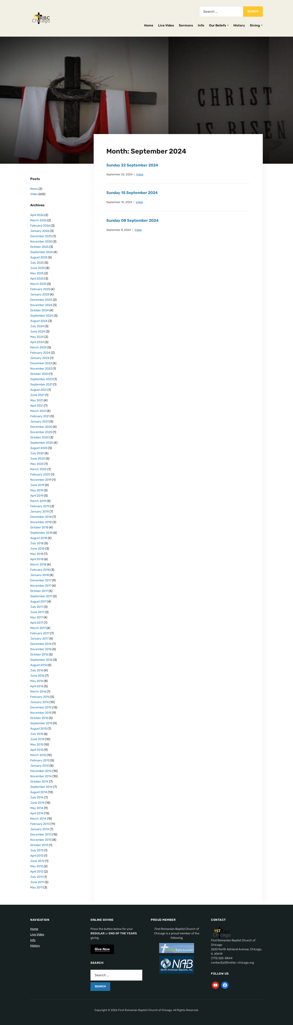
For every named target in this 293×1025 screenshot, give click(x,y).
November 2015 (41, 713)
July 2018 (37, 543)
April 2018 (37, 559)
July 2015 (36, 734)
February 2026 (40, 225)
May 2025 (37, 273)
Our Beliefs (217, 25)
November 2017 (40, 585)
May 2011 (36, 887)
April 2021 (36, 405)
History (239, 25)
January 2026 (39, 231)
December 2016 (41, 644)
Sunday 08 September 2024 (132, 220)
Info (201, 25)
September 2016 (41, 660)
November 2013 (41, 840)
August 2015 (38, 728)
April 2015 (36, 750)
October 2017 (39, 591)
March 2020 (38, 469)
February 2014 (40, 824)
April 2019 (36, 495)
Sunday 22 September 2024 (132, 165)
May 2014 (36, 808)
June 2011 (37, 882)
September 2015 (41, 723)
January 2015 (39, 765)
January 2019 (39, 511)
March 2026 (38, 220)
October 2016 (39, 654)
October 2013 (39, 845)
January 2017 (39, 638)
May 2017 (36, 617)
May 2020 (37, 464)
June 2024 (37, 331)
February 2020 (40, 474)
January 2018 (39, 575)
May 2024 (37, 337)
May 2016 (36, 681)
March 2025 (38, 284)
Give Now (102, 949)
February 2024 (40, 353)
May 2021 (36, 400)
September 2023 (41, 379)
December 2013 (41, 834)
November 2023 (41, 368)
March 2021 (38, 411)
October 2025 (39, 247)
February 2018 (40, 570)
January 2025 (39, 294)
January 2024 (39, 358)
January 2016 (39, 702)
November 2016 (41, 649)
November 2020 (41, 432)
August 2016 (38, 665)
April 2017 (36, 623)
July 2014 (37, 797)
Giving (255, 25)
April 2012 (36, 871)
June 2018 (37, 548)
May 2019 (36, 490)
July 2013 (36, 850)
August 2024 (39, 321)
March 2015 (38, 755)
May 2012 (36, 866)
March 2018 (38, 564)
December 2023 (41, 363)
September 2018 (41, 533)
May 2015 (36, 744)
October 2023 (39, 374)
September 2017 (41, 596)
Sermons (186, 25)
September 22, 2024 (119, 174)
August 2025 (38, 257)
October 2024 (39, 310)
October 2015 (39, 718)
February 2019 (40, 506)
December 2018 (41, 517)
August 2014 (38, 792)
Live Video (166, 25)
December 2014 (41, 771)
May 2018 (36, 554)
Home (148, 25)
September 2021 (41, 384)
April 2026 (37, 215)
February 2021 (40, 416)
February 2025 (40, 289)
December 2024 (41, 300)
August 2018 (38, 538)
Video (139, 174)
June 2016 (37, 675)
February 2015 (40, 760)
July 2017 (36, 607)
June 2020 (37, 458)
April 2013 (36, 855)
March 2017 (38, 628)
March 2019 (38, 501)
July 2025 (37, 263)
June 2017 (37, 612)
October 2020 (39, 437)
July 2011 (36, 877)
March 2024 (38, 347)
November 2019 (41, 480)
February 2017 (39, 633)
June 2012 (37, 861)
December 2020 (41, 427)
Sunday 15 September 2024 (132, 192)
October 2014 (39, 781)
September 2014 (41, 787)
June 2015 (37, 739)
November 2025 (41, 241)
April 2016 (36, 686)
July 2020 (37, 453)
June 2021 (37, 395)
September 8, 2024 (118, 229)
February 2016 (40, 697)
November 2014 (41, 776)
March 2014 (38, 818)
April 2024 (37, 342)
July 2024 (37, 326)
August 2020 (39, 448)
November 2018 (41, 522)
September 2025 (41, 252)
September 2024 (41, 315)
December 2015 (41, 707)
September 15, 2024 (119, 202)
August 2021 (38, 390)
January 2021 (39, 421)
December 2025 (41, 236)
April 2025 (37, 278)
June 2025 (37, 268)
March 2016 (38, 691)
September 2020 (41, 443)
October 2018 (39, 527)
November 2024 (41, 305)
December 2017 (40, 580)
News (34, 189)
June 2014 (37, 803)
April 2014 (37, 813)
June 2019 (37, 485)
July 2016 (36, 670)
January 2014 (39, 829)
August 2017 (38, 601)
